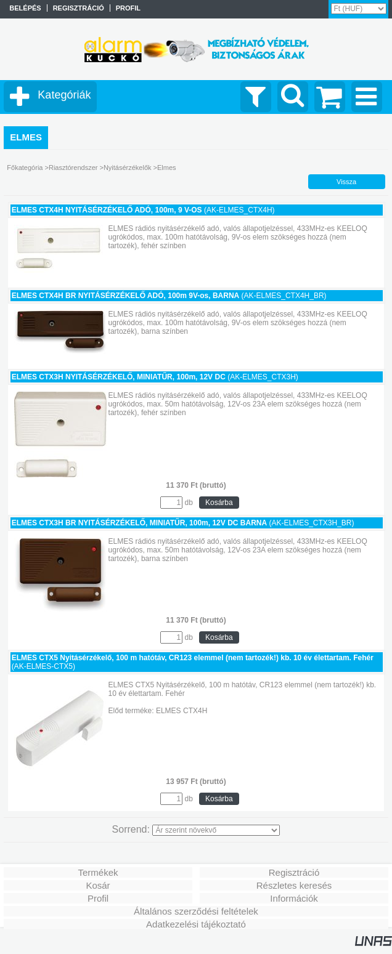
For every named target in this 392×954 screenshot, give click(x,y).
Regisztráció (294, 872)
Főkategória (25, 167)
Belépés (25, 8)
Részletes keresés (294, 885)
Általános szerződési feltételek (196, 911)
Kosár (98, 885)
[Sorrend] (216, 830)
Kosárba (219, 502)
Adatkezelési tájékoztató (196, 924)
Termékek (98, 872)
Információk (294, 898)
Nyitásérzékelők (128, 167)
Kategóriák (64, 95)
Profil (98, 898)
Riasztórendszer (73, 167)
